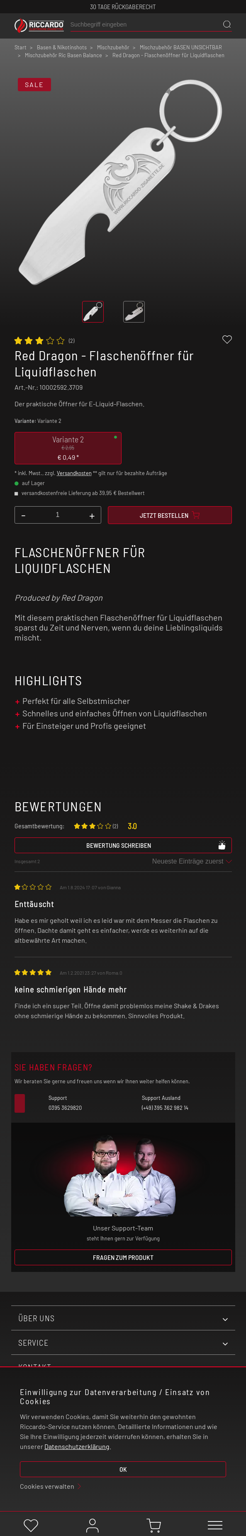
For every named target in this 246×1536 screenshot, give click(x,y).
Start (21, 47)
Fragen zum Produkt (123, 1257)
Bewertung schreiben (156, 844)
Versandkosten (74, 473)
